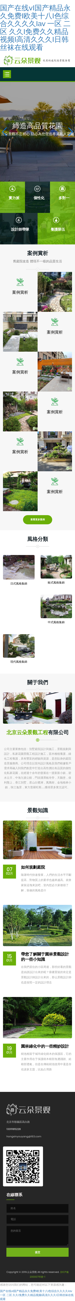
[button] (70, 131)
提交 (37, 1252)
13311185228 (13, 1129)
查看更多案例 (37, 519)
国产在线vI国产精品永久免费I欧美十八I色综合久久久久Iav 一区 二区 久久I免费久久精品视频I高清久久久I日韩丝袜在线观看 (35, 27)
